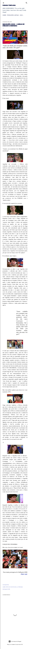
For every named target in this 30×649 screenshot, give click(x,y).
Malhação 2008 (6, 589)
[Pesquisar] (26, 2)
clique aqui (24, 574)
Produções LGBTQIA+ (13, 15)
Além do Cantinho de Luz (12, 586)
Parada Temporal (9, 5)
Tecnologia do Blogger (15, 641)
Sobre (4, 15)
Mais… (22, 15)
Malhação (20, 586)
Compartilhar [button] (6, 584)
